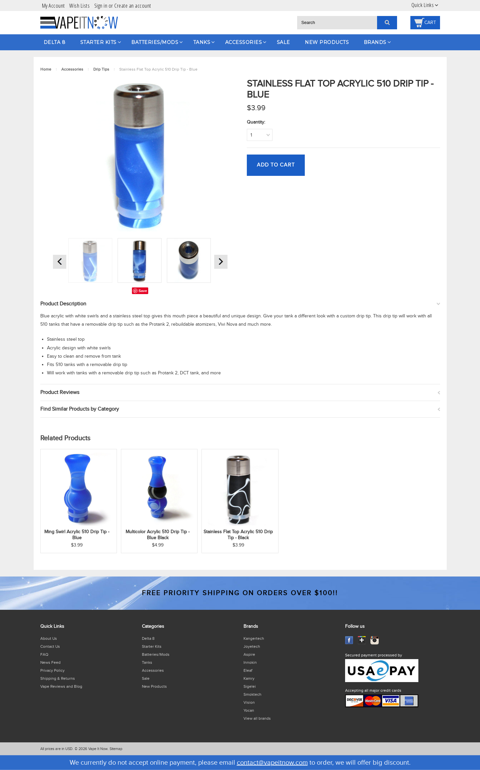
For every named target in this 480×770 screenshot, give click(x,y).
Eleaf (247, 670)
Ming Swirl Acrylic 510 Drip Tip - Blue (76, 535)
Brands (375, 42)
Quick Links (422, 5)
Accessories (243, 42)
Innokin (250, 662)
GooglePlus (362, 640)
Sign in (101, 5)
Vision (249, 702)
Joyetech (251, 646)
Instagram (374, 640)
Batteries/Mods (154, 42)
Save (143, 291)
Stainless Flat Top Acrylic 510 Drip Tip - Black (238, 535)
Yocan (248, 710)
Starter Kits (98, 42)
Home (45, 69)
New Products (327, 42)
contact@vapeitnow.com (272, 763)
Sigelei (249, 686)
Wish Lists (79, 5)
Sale (283, 42)
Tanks (202, 42)
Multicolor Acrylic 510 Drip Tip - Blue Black (158, 535)
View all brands (257, 718)
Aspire (249, 654)
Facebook (349, 640)
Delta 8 (55, 42)
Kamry (248, 678)
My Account (53, 5)
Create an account (132, 5)
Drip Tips (101, 69)
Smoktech (252, 694)
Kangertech (253, 638)
